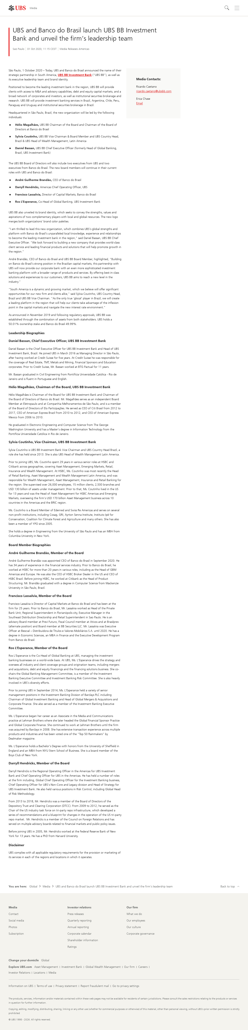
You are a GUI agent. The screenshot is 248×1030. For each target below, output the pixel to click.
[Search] (227, 8)
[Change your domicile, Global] (45, 960)
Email (139, 103)
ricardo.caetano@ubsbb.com (153, 91)
